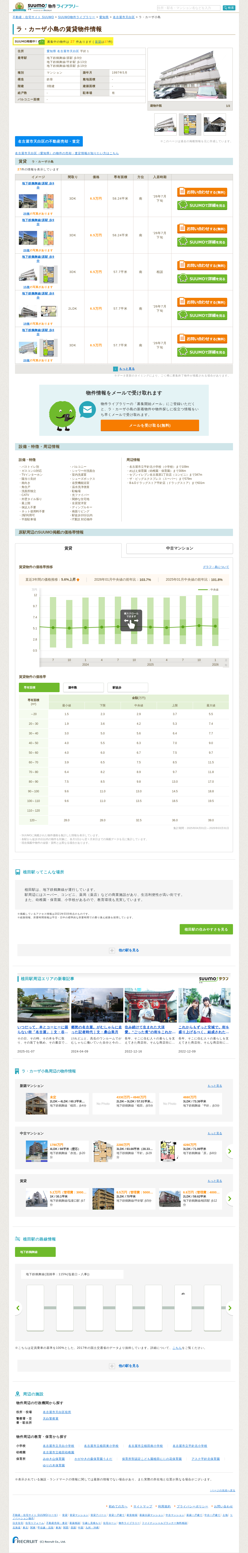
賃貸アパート (99, 1515)
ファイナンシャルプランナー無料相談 (164, 1523)
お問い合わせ (223, 1506)
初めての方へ (118, 1506)
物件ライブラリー (129, 1523)
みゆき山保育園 (54, 1459)
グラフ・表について (216, 567)
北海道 (17, 1527)
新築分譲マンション (151, 1515)
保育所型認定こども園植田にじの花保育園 (152, 1459)
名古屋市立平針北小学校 (190, 1446)
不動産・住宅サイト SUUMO (33, 17)
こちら (177, 1348)
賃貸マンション (79, 1515)
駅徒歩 (117, 687)
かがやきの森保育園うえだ (93, 1459)
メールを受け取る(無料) (150, 425)
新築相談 (75, 1523)
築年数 (72, 687)
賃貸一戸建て (117, 1515)
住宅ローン (109, 1523)
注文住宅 (18, 1523)
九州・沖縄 (92, 1527)
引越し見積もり (91, 1523)
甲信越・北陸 (46, 1527)
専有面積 (29, 687)
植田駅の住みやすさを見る (206, 929)
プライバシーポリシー (192, 1506)
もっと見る (215, 1085)
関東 (33, 1527)
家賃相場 (132, 1515)
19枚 (26, 323)
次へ (229, 1308)
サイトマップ (142, 1506)
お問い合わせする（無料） (202, 192)
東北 (25, 1527)
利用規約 (164, 1506)
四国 (73, 1527)
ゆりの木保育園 (54, 1465)
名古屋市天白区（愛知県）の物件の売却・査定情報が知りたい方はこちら (67, 153)
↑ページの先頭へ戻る (222, 1490)
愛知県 (104, 17)
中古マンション (175, 1515)
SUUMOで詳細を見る (202, 205)
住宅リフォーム (34, 1523)
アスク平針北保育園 (206, 1459)
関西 (66, 1527)
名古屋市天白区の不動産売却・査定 (49, 141)
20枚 (26, 213)
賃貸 (98, 41)
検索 (231, 7)
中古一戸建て (212, 1515)
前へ (18, 1308)
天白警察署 (51, 1418)
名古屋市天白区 (124, 17)
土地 (225, 1515)
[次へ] (229, 1151)
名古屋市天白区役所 (57, 1412)
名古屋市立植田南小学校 (145, 1446)
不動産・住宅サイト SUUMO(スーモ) (35, 1515)
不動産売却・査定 (57, 1523)
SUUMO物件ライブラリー (76, 17)
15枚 (26, 287)
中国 (80, 1527)
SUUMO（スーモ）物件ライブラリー (45, 6)
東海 (58, 1527)
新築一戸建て (194, 1515)
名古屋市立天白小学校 (58, 1446)
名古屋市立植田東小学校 (101, 1446)
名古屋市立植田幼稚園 (58, 1452)
